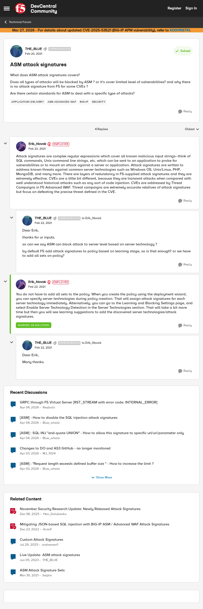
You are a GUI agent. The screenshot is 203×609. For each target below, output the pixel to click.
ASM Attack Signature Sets (42, 570)
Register (174, 8)
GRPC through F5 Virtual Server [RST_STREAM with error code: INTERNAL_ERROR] (88, 402)
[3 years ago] (29, 529)
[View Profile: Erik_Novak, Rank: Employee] (21, 146)
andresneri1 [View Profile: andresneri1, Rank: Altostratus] (50, 544)
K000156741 (180, 30)
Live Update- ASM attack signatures (50, 555)
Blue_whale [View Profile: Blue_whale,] (51, 422)
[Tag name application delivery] (27, 102)
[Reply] (185, 111)
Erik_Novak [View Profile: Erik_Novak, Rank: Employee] (37, 144)
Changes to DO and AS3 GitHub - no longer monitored (65, 448)
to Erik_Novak (91, 218)
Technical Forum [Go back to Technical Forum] (17, 22)
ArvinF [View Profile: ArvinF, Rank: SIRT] (47, 529)
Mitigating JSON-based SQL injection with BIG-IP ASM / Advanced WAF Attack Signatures (94, 524)
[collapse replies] (5, 143)
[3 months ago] (29, 407)
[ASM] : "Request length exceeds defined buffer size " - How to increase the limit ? (87, 464)
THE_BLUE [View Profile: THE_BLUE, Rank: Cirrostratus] (33, 49)
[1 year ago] (29, 545)
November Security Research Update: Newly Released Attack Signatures (80, 509)
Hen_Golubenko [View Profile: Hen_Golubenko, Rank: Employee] (54, 514)
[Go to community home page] (35, 8)
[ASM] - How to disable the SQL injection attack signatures (68, 418)
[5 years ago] (29, 576)
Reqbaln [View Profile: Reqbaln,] (49, 407)
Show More (101, 478)
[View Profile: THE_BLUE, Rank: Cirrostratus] (16, 51)
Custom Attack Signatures (41, 540)
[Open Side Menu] (6, 8)
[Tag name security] (99, 102)
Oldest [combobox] (192, 129)
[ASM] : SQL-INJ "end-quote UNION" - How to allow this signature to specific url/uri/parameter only (102, 433)
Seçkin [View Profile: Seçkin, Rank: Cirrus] (47, 575)
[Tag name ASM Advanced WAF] (61, 102)
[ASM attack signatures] (37, 149)
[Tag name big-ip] (84, 102)
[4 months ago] (29, 453)
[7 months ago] (29, 514)
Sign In (191, 8)
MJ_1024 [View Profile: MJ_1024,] (49, 453)
